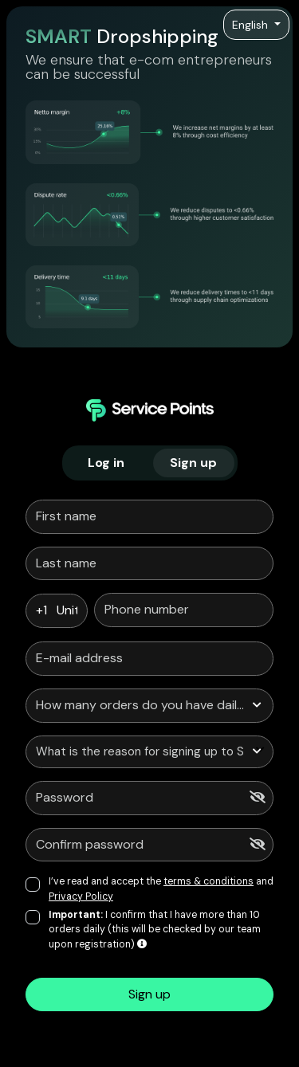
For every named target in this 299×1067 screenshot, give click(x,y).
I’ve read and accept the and (161, 888)
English (251, 25)
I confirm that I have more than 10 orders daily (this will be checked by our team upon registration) (155, 929)
